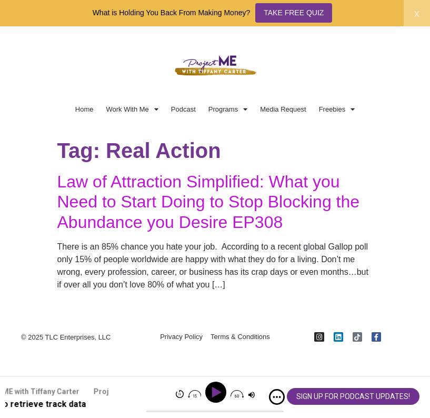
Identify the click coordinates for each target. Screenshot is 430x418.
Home (84, 109)
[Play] (217, 392)
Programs (227, 109)
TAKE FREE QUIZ (294, 12)
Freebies (337, 109)
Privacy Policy (181, 337)
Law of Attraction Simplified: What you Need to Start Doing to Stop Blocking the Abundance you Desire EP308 (208, 202)
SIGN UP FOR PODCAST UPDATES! (353, 396)
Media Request (283, 109)
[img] (277, 397)
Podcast (183, 109)
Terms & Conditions (240, 337)
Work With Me (132, 109)
